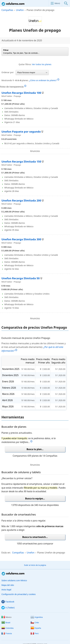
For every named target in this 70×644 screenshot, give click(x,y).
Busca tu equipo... (35, 498)
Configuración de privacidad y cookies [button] (18, 594)
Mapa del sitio (7, 585)
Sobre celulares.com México (14, 580)
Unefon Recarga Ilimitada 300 (21, 239)
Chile (35, 622)
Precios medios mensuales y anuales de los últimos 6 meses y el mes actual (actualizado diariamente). (33, 347)
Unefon (20, 10)
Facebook (7, 602)
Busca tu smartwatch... (35, 537)
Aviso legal (6, 589)
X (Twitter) (8, 607)
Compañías (7, 10)
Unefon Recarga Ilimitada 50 (20, 278)
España (36, 628)
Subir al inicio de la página (35, 565)
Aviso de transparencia (13, 86)
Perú (35, 633)
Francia (6, 633)
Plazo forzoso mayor (32, 72)
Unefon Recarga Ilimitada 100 (21, 92)
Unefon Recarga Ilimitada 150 (21, 161)
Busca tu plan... (35, 449)
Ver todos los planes (41, 64)
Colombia (7, 628)
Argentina (37, 617)
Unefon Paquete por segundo (21, 131)
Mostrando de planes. (30, 80)
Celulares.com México (13, 4)
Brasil (5, 622)
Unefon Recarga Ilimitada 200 (21, 200)
